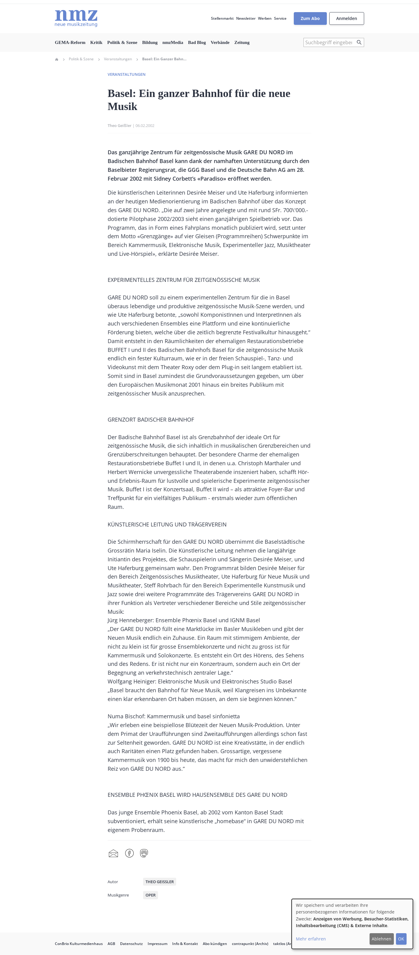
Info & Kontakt (185, 943)
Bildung (150, 42)
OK (401, 939)
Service (280, 18)
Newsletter (246, 18)
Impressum (157, 943)
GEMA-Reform (70, 42)
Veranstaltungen (118, 59)
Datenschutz (131, 943)
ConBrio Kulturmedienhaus (79, 943)
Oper (151, 895)
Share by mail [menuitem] (113, 853)
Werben (265, 18)
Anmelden (346, 18)
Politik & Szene (122, 42)
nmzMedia (173, 42)
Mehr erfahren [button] (311, 939)
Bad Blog (197, 42)
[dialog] (352, 924)
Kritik (96, 42)
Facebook (129, 853)
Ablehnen (381, 939)
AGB (111, 943)
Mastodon (144, 853)
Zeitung (242, 42)
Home (57, 59)
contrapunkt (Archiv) (250, 943)
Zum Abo (310, 18)
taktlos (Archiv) (286, 943)
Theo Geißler (120, 125)
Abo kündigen (215, 943)
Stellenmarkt (222, 18)
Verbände (220, 42)
